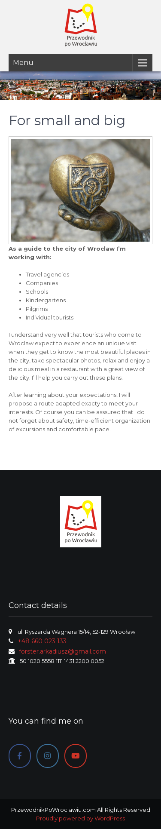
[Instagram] (47, 756)
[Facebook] (20, 756)
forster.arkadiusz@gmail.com (62, 651)
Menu (23, 62)
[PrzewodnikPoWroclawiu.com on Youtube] (75, 756)
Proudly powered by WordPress (80, 818)
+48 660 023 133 (42, 641)
